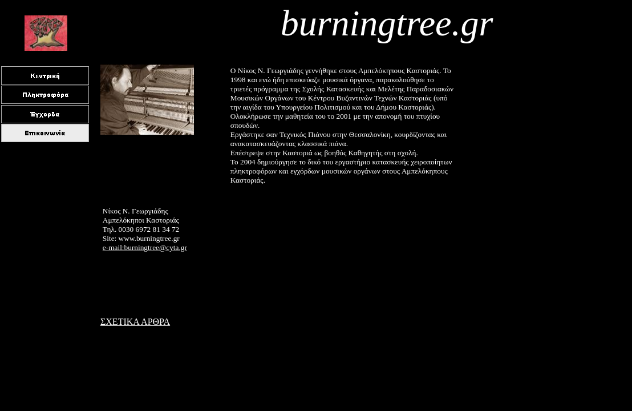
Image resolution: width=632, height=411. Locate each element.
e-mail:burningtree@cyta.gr (145, 247)
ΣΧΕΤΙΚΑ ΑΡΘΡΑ (135, 322)
